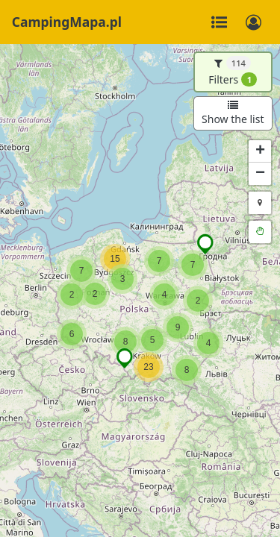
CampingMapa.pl (67, 22)
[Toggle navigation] (218, 22)
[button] (149, 367)
